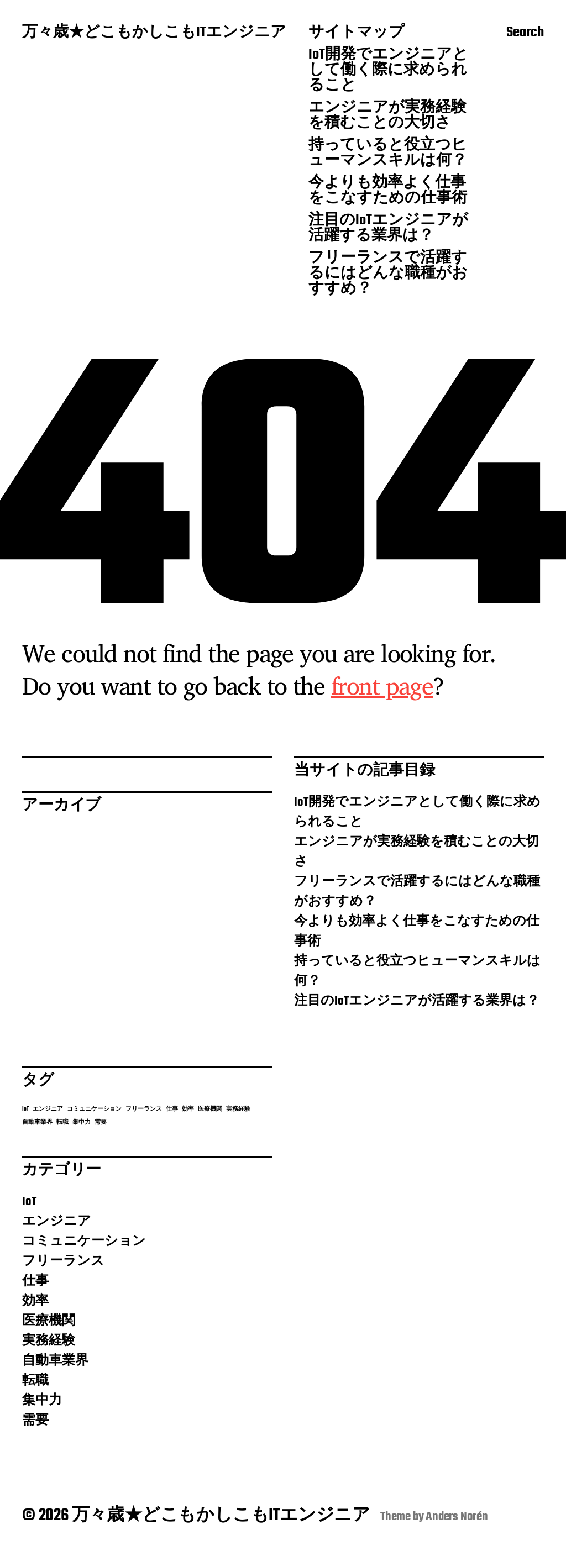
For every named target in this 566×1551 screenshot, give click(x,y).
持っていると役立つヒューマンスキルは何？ (387, 154)
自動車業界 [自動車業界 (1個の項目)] (37, 1122)
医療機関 (48, 1321)
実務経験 (48, 1341)
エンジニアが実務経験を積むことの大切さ (387, 116)
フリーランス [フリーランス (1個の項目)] (143, 1109)
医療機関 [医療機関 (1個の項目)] (210, 1109)
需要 (35, 1420)
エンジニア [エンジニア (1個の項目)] (48, 1109)
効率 (35, 1301)
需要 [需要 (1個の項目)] (101, 1122)
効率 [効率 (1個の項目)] (188, 1109)
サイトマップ (356, 33)
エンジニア (56, 1221)
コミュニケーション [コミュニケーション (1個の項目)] (94, 1109)
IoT (29, 1201)
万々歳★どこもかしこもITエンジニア (154, 33)
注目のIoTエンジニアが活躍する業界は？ (388, 229)
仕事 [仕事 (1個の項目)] (172, 1109)
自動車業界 (55, 1361)
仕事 (35, 1281)
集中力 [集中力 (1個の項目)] (81, 1122)
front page (382, 685)
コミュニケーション (84, 1241)
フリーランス (63, 1261)
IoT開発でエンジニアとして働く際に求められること (388, 70)
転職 (35, 1380)
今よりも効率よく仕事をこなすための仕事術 (387, 191)
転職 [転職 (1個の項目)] (62, 1122)
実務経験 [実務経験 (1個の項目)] (238, 1109)
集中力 (42, 1400)
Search (525, 34)
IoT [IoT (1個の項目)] (25, 1109)
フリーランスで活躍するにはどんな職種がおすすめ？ (388, 274)
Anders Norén (457, 1516)
